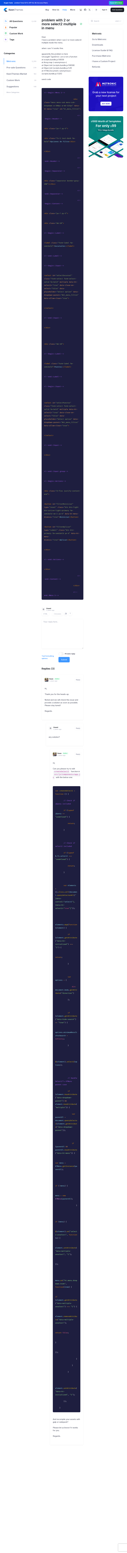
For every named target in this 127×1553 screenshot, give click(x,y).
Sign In (104, 10)
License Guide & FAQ (102, 50)
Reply (78, 680)
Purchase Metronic (101, 56)
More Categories (13, 92)
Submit (64, 660)
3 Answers (57, 614)
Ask (117, 10)
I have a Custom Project (103, 61)
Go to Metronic (99, 39)
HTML (45, 614)
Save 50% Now (116, 3)
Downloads (97, 45)
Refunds (96, 67)
